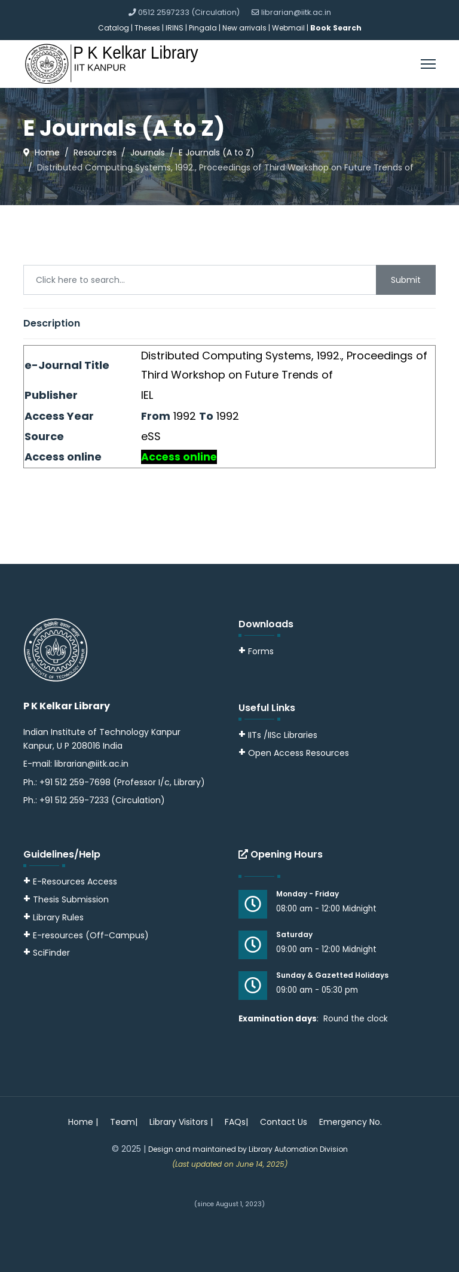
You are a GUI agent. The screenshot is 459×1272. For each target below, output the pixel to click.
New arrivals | (247, 28)
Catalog (113, 28)
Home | (83, 1122)
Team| (123, 1122)
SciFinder (46, 953)
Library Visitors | (181, 1122)
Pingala (203, 28)
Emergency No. (350, 1122)
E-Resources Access (75, 881)
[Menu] (428, 64)
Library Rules (53, 917)
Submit (406, 280)
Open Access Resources (298, 753)
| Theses (145, 28)
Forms (256, 651)
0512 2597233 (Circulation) (189, 12)
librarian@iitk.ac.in (296, 12)
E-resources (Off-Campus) (91, 935)
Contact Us (283, 1122)
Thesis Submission (71, 899)
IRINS (175, 28)
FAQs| (236, 1122)
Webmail (288, 28)
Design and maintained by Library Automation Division (248, 1149)
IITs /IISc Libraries (282, 735)
